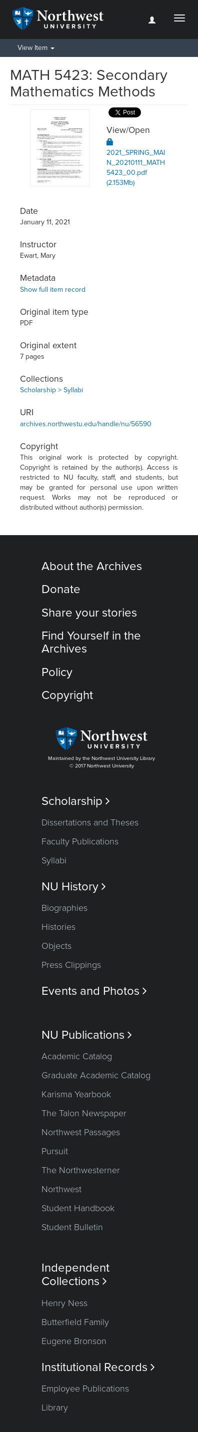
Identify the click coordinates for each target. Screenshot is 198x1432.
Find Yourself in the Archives (91, 642)
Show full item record (53, 289)
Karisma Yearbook (76, 1094)
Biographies (65, 907)
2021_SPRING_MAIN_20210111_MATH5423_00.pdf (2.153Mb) (135, 162)
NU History (74, 886)
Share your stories (89, 613)
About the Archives (92, 566)
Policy (57, 672)
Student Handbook (78, 1208)
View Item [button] (36, 47)
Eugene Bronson (74, 1341)
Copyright (67, 695)
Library (55, 1407)
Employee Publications (85, 1388)
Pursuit (55, 1151)
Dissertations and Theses (90, 822)
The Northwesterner (81, 1170)
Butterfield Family (75, 1322)
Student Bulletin (72, 1227)
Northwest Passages (81, 1132)
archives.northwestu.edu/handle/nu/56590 (86, 424)
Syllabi (54, 860)
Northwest (62, 1189)
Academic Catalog (77, 1056)
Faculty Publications (80, 841)
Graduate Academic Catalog (96, 1075)
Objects (57, 945)
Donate (61, 589)
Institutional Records (98, 1367)
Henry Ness (65, 1303)
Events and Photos (94, 991)
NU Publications (87, 1035)
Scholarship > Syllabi (51, 390)
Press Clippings (71, 964)
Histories (59, 926)
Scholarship (76, 801)
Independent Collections (76, 1275)
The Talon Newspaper (84, 1113)
